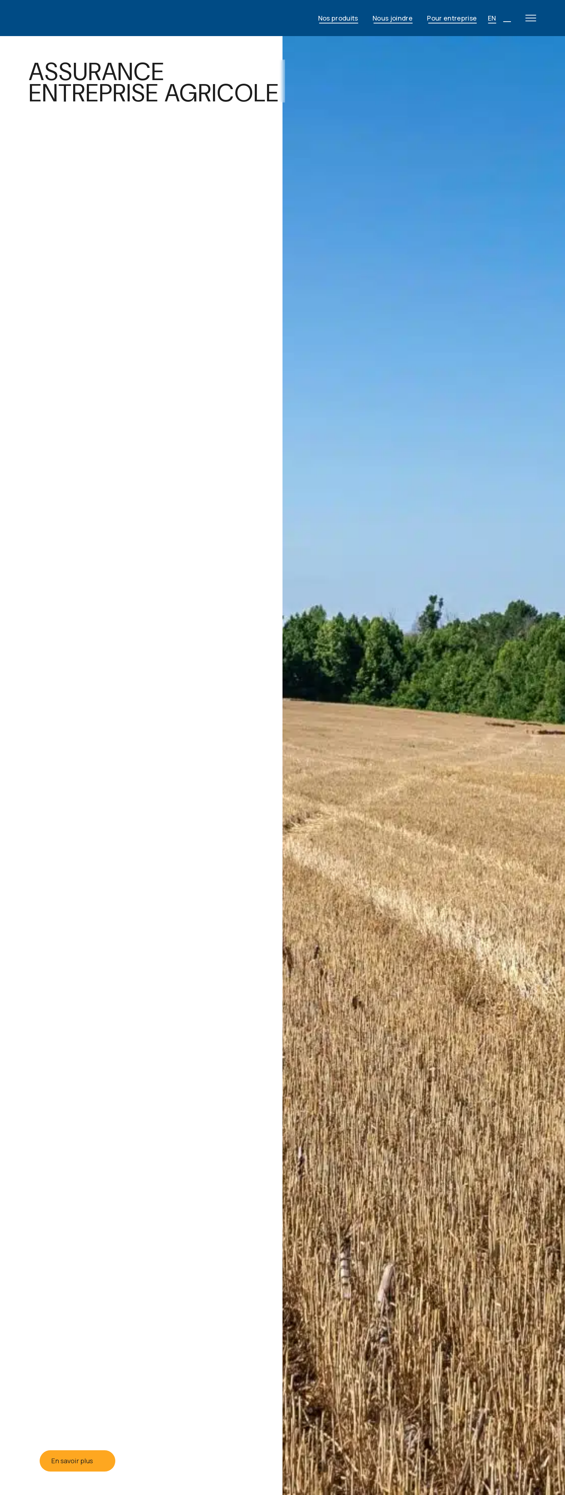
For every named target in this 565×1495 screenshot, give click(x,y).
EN (492, 18)
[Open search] (507, 18)
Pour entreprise (452, 18)
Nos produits (338, 18)
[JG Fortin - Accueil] (86, 18)
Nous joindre (393, 18)
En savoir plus (77, 1460)
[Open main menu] (530, 18)
